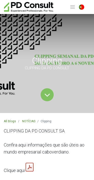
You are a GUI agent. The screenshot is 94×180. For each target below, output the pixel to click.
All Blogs (10, 121)
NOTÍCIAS (28, 121)
